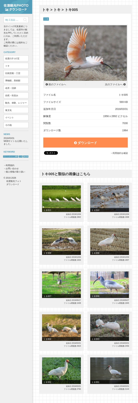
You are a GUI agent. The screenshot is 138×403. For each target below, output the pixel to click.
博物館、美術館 (12, 80)
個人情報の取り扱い (15, 172)
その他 (8, 125)
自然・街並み (11, 95)
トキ (7, 66)
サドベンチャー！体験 (10, 156)
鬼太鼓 (26, 156)
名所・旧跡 (10, 88)
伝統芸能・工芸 (12, 73)
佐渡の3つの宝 (12, 58)
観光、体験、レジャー (16, 103)
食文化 (8, 110)
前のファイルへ (57, 84)
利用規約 (10, 165)
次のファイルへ (114, 84)
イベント (9, 117)
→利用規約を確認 (119, 153)
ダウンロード (85, 143)
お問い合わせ (12, 168)
